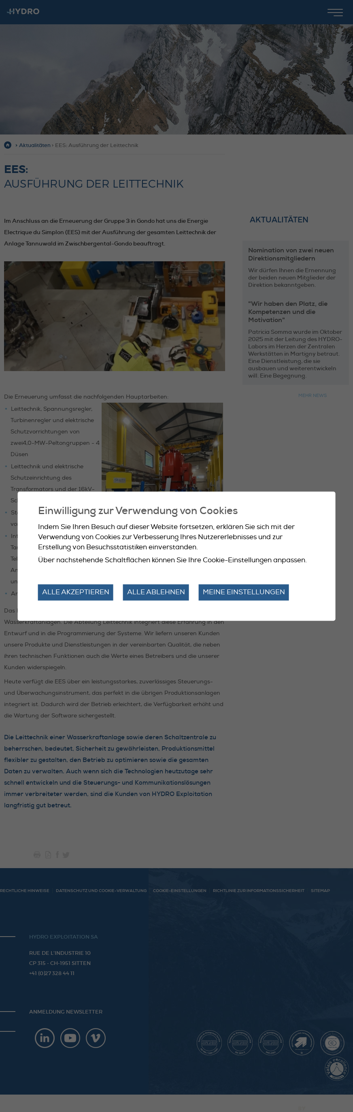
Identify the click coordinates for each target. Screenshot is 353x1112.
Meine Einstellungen (244, 592)
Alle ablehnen (156, 592)
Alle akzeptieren (75, 592)
